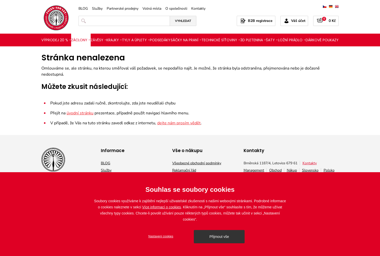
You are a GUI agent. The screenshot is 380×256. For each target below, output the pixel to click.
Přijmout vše (219, 237)
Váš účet (298, 20)
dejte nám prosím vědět (179, 123)
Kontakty (198, 8)
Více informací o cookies (161, 207)
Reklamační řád (184, 170)
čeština (324, 6)
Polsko (329, 170)
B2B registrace (260, 20)
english (337, 6)
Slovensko (310, 170)
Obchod (275, 170)
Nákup (292, 170)
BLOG (83, 8)
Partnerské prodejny (122, 8)
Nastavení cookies (160, 236)
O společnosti (176, 8)
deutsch (330, 6)
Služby (97, 8)
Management (254, 170)
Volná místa (151, 8)
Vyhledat (183, 21)
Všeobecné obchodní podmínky (196, 163)
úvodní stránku (80, 113)
